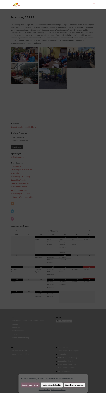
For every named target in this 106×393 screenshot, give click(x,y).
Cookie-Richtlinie (44, 390)
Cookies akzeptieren (30, 385)
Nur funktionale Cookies (52, 385)
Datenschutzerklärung (58, 390)
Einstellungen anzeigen (74, 385)
